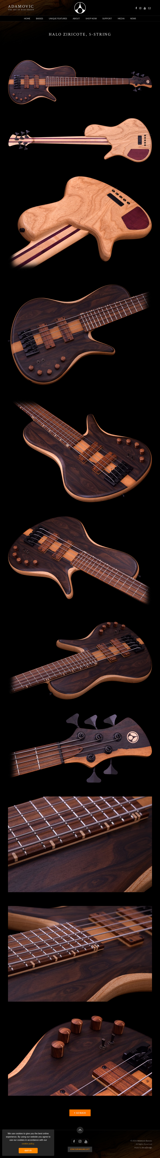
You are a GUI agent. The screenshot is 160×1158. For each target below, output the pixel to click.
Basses (39, 18)
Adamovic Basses (80, 7)
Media (121, 18)
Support (107, 18)
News (133, 18)
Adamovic (21, 6)
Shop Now (91, 18)
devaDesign (147, 1147)
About (76, 18)
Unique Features (58, 18)
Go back (80, 1112)
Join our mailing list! (80, 1149)
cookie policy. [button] (28, 1143)
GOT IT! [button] (28, 1151)
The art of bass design (21, 10)
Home (27, 18)
